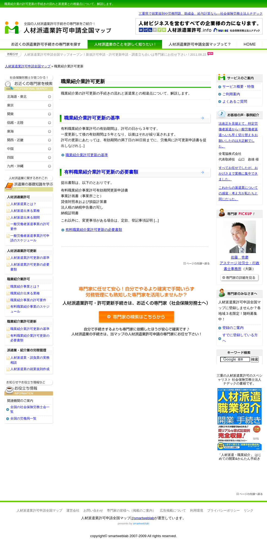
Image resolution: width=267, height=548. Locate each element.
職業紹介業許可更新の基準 (92, 118)
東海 (28, 131)
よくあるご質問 (234, 101)
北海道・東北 (28, 96)
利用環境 (196, 510)
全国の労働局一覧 (23, 418)
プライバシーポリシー (223, 510)
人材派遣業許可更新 (28, 250)
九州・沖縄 (28, 166)
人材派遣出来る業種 (25, 211)
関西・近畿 (28, 140)
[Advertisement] (135, 397)
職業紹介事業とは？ (25, 286)
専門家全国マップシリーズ (34, 13)
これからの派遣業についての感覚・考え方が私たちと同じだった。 (238, 193)
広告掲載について (173, 510)
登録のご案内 (233, 328)
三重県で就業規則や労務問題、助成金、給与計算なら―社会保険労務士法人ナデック (201, 13)
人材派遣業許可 (28, 196)
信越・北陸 (28, 122)
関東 (28, 114)
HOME (249, 44)
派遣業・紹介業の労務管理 (28, 350)
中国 (28, 148)
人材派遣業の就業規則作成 (29, 369)
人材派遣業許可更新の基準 (29, 258)
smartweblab (144, 518)
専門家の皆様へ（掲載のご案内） (131, 510)
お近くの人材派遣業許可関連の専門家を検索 (28, 83)
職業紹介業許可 (28, 279)
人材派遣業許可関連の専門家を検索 (46, 44)
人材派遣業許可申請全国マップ (28, 66)
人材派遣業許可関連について (125, 44)
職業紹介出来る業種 (25, 293)
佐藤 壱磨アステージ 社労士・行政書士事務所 (240, 263)
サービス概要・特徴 (238, 86)
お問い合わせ (93, 510)
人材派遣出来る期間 (25, 217)
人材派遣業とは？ (23, 204)
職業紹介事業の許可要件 (28, 300)
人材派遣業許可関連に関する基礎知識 (28, 183)
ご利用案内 (231, 94)
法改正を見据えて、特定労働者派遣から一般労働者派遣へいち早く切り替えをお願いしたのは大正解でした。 (238, 135)
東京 (28, 105)
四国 (28, 157)
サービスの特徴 (199, 44)
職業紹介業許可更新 (28, 321)
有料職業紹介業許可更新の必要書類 (101, 172)
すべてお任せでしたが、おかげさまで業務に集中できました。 (238, 173)
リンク (248, 510)
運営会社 (72, 510)
